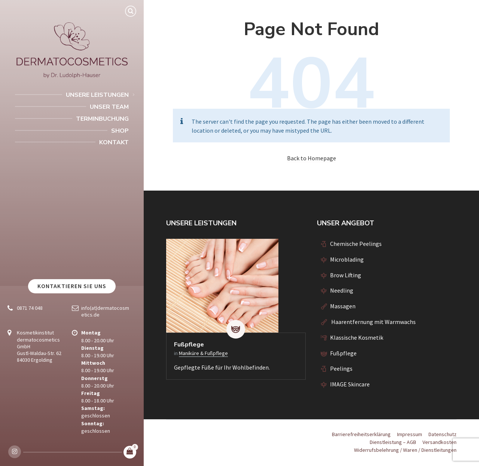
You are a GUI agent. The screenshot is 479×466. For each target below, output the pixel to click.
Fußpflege (189, 344)
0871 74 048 (30, 308)
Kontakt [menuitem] (114, 142)
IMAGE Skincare (350, 384)
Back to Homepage (311, 158)
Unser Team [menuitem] (109, 107)
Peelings (341, 368)
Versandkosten (439, 442)
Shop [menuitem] (120, 131)
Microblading (347, 259)
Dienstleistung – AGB (393, 442)
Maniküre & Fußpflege (203, 353)
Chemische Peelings (356, 243)
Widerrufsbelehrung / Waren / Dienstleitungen (405, 450)
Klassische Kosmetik (356, 337)
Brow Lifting (345, 275)
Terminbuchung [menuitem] (102, 119)
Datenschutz (442, 434)
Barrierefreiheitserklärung (361, 434)
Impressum (409, 434)
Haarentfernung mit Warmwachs (373, 321)
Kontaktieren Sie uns (71, 286)
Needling (341, 290)
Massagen (343, 306)
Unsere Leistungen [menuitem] (97, 95)
